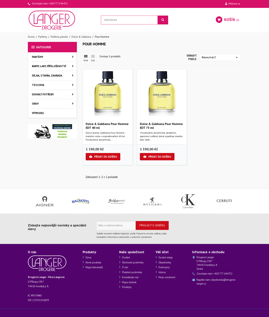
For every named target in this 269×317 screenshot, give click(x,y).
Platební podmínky (131, 272)
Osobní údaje (165, 257)
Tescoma (38, 85)
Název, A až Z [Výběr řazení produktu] (220, 57)
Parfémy (37, 57)
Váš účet (162, 252)
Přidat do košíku (103, 157)
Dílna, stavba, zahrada (47, 75)
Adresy (162, 272)
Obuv (35, 103)
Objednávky (164, 262)
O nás (124, 267)
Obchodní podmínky (132, 262)
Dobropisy (164, 267)
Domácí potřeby (43, 94)
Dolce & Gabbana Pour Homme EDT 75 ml (161, 126)
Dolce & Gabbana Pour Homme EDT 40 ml (107, 126)
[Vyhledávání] (134, 20)
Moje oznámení (166, 277)
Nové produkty (93, 262)
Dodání (125, 257)
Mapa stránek (128, 282)
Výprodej (38, 113)
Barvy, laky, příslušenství (49, 66)
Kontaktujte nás (130, 277)
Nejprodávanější (94, 267)
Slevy (88, 257)
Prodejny (126, 287)
